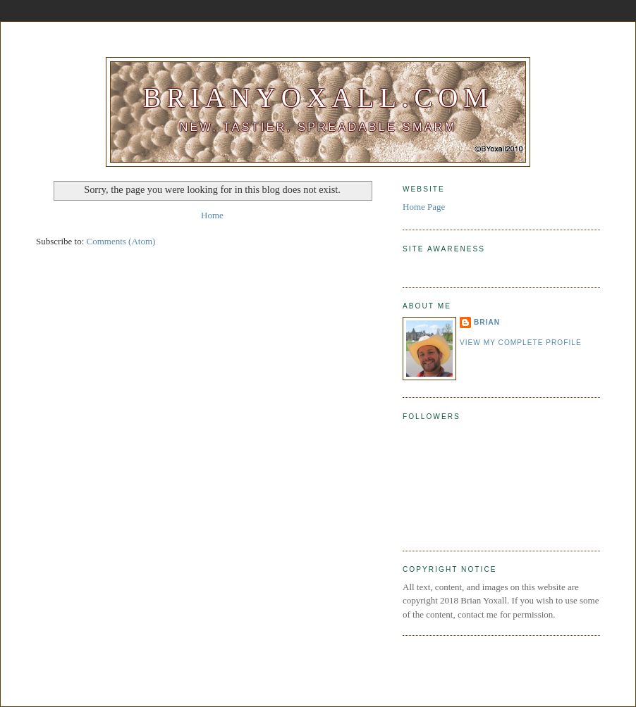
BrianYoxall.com (317, 97)
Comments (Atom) (121, 241)
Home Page (424, 206)
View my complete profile (521, 342)
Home (212, 215)
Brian (487, 322)
